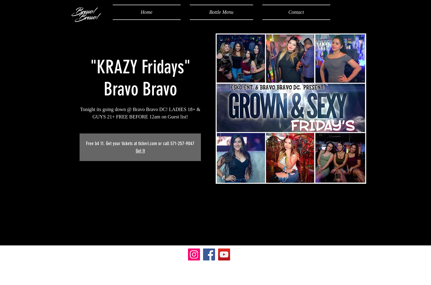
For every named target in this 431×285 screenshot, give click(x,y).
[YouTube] (224, 254)
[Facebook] (209, 254)
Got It (140, 151)
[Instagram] (194, 254)
